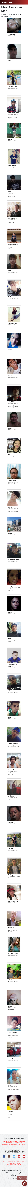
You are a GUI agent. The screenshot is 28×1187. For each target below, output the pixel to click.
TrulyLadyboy (6, 1144)
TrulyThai (6, 1141)
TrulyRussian (18, 1142)
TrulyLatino (14, 1144)
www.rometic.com (14, 1181)
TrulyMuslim (22, 1144)
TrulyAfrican (9, 1142)
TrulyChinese (13, 1141)
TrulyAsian (22, 1141)
